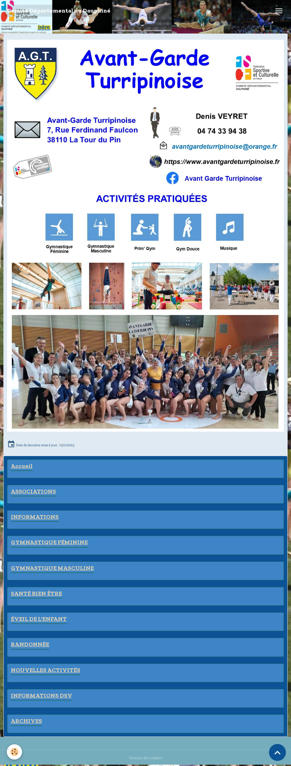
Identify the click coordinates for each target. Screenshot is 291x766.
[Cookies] (14, 752)
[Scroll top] (277, 752)
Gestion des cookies (145, 757)
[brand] (59, 11)
